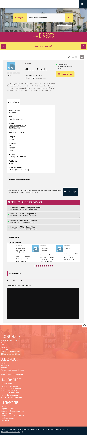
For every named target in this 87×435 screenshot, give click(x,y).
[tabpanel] (31, 140)
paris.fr (3, 429)
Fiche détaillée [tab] (13, 102)
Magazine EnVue (7, 409)
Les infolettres (6, 372)
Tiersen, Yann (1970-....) (17, 132)
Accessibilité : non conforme (10, 432)
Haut (84, 325)
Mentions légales (7, 418)
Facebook (4, 363)
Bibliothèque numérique (10, 354)
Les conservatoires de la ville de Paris (55, 429)
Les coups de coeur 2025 (10, 393)
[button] (83, 4)
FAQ (2, 406)
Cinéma (4, 347)
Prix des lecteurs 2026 (9, 390)
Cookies (4, 416)
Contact (8, 406)
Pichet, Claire (14, 130)
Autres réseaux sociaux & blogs (12, 370)
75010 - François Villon (28, 214)
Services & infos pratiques (10, 340)
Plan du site (5, 420)
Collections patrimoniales (10, 352)
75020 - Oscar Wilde (27, 227)
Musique (4, 345)
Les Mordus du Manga (9, 395)
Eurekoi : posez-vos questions (12, 374)
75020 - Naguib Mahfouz (29, 220)
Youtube (4, 368)
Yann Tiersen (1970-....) (33, 75)
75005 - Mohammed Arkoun (30, 207)
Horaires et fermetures (9, 386)
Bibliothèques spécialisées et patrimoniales (24, 429)
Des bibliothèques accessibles (12, 411)
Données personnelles (16, 416)
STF (33, 78)
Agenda (4, 342)
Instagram (5, 365)
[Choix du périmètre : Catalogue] (20, 17)
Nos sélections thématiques (11, 388)
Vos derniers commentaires (11, 397)
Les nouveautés (6, 384)
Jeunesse (4, 349)
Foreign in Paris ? (7, 413)
